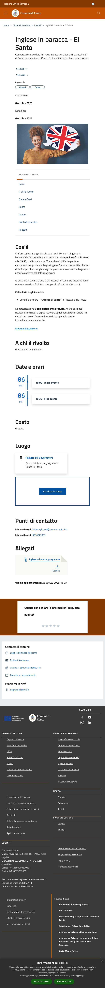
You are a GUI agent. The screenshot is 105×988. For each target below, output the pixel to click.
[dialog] (52, 973)
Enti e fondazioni (15, 757)
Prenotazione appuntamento (72, 848)
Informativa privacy (16, 900)
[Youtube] (90, 717)
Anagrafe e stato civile (69, 739)
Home (6, 25)
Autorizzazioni (14, 827)
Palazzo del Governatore (39, 458)
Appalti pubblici (65, 763)
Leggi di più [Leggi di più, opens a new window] (80, 975)
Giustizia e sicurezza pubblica (21, 803)
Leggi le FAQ (64, 860)
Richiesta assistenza (68, 866)
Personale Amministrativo (19, 769)
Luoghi (61, 823)
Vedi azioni (22, 75)
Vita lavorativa (65, 751)
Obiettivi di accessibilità (18, 918)
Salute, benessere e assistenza (22, 821)
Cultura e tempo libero (69, 745)
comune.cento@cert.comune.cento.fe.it (26, 879)
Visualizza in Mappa (52, 491)
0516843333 (38, 535)
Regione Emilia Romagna (16, 3)
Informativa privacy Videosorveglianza (78, 932)
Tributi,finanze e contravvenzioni (23, 809)
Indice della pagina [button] (28, 174)
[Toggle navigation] (5, 13)
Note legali (12, 906)
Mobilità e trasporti (67, 781)
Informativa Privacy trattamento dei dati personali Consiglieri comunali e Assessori (79, 941)
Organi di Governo (15, 739)
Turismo (62, 775)
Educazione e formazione (19, 797)
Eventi (37, 25)
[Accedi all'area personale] (93, 4)
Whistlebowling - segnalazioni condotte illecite (79, 918)
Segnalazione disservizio (70, 854)
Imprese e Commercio (68, 757)
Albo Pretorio (65, 910)
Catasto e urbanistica (68, 769)
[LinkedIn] (90, 723)
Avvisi (61, 809)
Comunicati (63, 803)
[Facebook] (82, 717)
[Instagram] (82, 723)
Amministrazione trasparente (73, 904)
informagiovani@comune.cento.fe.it (49, 529)
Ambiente (11, 815)
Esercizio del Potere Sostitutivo (74, 926)
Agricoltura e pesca (16, 833)
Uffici (9, 751)
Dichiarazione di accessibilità (21, 912)
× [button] (102, 962)
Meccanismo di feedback (18, 924)
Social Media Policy (68, 951)
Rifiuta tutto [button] (64, 981)
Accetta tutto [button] (41, 981)
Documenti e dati (15, 775)
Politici (10, 763)
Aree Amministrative (17, 745)
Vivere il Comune (22, 25)
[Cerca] (99, 13)
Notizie (61, 797)
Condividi (22, 69)
